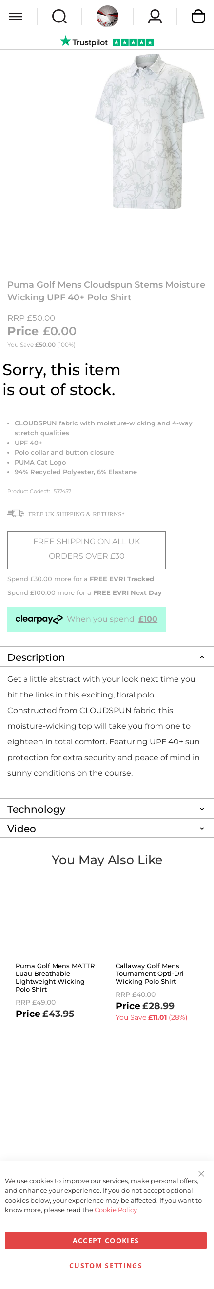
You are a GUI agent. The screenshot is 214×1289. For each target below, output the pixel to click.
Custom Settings (105, 1265)
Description (36, 657)
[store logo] (107, 16)
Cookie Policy (116, 1210)
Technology (36, 809)
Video (21, 829)
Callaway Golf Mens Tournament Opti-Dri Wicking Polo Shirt (150, 973)
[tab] (107, 656)
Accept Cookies (106, 1240)
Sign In (155, 16)
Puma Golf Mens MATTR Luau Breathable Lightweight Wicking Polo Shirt (55, 977)
